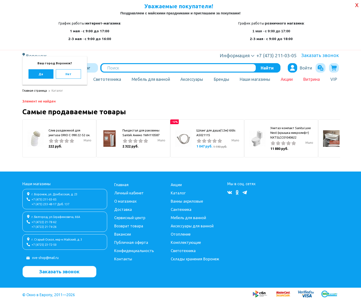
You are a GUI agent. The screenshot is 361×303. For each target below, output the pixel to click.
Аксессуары (191, 79)
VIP (333, 79)
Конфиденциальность (134, 251)
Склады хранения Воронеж (195, 259)
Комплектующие (186, 242)
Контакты (123, 259)
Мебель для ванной (151, 79)
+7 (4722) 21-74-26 (44, 226)
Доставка (123, 209)
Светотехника (107, 79)
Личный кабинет (129, 193)
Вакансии (122, 234)
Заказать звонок (320, 55)
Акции (287, 79)
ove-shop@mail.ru (45, 258)
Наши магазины (254, 79)
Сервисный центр (129, 218)
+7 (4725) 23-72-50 (44, 244)
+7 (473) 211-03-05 (44, 199)
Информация (235, 55)
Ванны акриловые (187, 201)
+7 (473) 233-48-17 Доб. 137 (50, 204)
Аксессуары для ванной (192, 226)
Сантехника (181, 209)
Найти (267, 68)
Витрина (311, 79)
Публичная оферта (131, 242)
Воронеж (37, 55)
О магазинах (125, 201)
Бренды (221, 79)
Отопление (181, 234)
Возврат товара (128, 226)
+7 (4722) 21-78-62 (44, 222)
